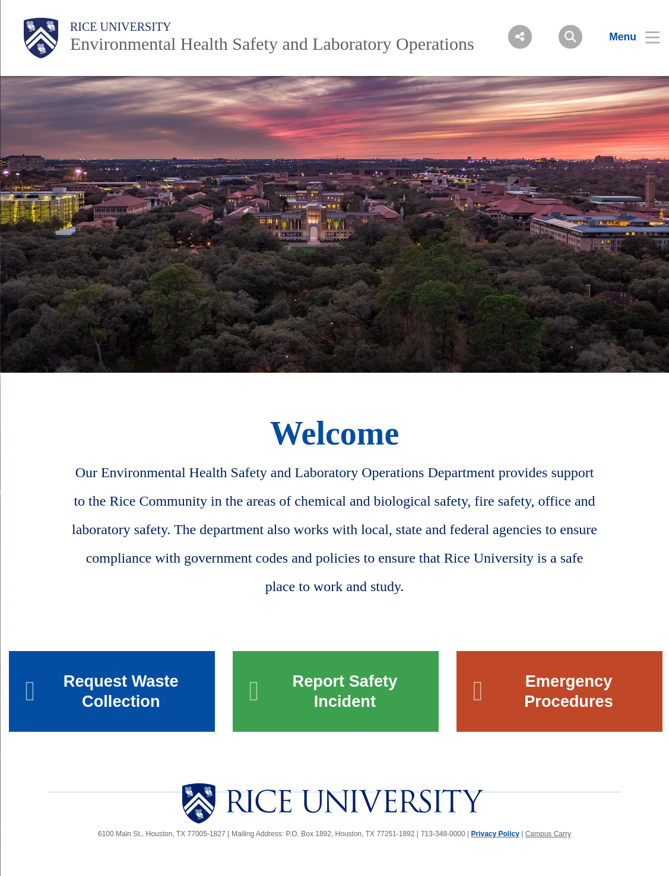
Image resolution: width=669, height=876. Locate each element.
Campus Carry (548, 834)
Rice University (121, 27)
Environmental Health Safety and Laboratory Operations (272, 43)
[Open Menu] (627, 37)
